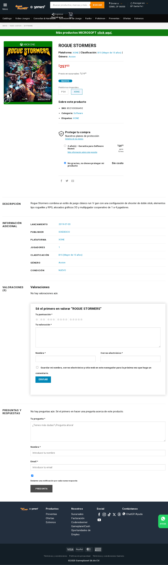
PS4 (63, 91)
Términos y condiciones (55, 556)
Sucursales (31, 26)
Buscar (97, 5)
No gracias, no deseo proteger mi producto (86, 164)
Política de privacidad (80, 556)
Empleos (66, 26)
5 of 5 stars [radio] (75, 319)
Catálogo (7, 18)
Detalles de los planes (74, 139)
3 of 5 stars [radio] (50, 319)
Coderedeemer (79, 522)
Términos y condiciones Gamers (108, 556)
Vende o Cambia (12, 26)
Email (34, 461)
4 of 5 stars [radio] (62, 319)
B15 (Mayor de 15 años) (109, 52)
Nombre (40, 353)
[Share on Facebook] (61, 180)
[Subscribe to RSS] (119, 515)
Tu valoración (43, 324)
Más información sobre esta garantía (82, 152)
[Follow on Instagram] (104, 515)
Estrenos (51, 522)
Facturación (77, 518)
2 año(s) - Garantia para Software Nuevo (86, 147)
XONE (76, 52)
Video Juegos (22, 18)
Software (78, 113)
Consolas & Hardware (44, 18)
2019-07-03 (65, 224)
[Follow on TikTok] (109, 515)
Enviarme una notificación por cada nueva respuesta (53, 481)
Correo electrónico (112, 353)
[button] (7, 100)
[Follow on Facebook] (99, 515)
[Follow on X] (114, 515)
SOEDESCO (64, 231)
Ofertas (50, 518)
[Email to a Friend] (72, 180)
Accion (72, 56)
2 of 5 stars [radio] (42, 319)
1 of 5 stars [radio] (36, 319)
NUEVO (62, 270)
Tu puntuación (43, 314)
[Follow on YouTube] (99, 520)
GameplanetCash (49, 26)
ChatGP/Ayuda (132, 514)
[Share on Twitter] (67, 180)
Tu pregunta (37, 418)
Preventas (51, 514)
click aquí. (104, 33)
